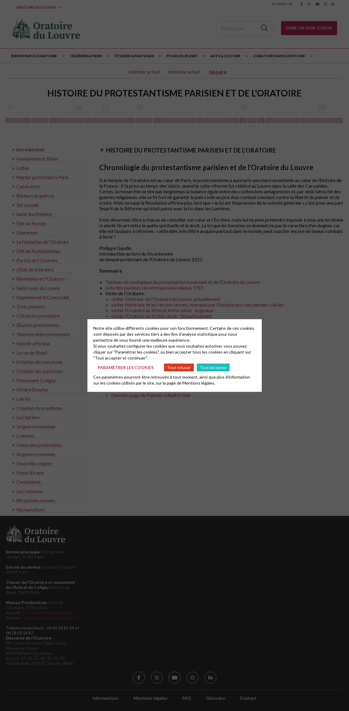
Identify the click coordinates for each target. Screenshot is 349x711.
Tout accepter (213, 367)
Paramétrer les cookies (125, 367)
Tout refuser (179, 367)
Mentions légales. (198, 382)
